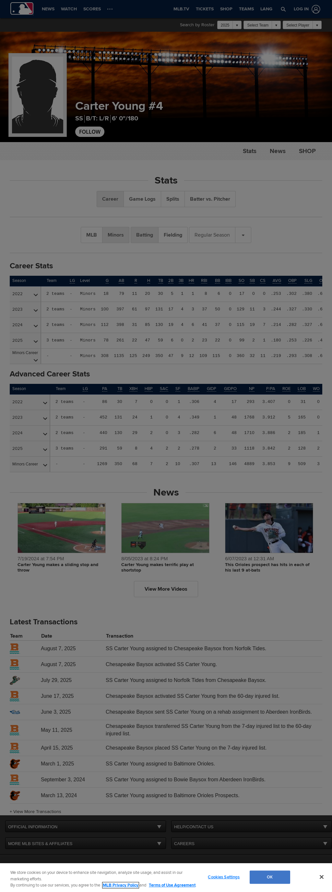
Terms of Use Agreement (172, 885)
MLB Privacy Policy (120, 885)
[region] (166, 877)
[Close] (321, 877)
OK (270, 876)
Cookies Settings (224, 876)
